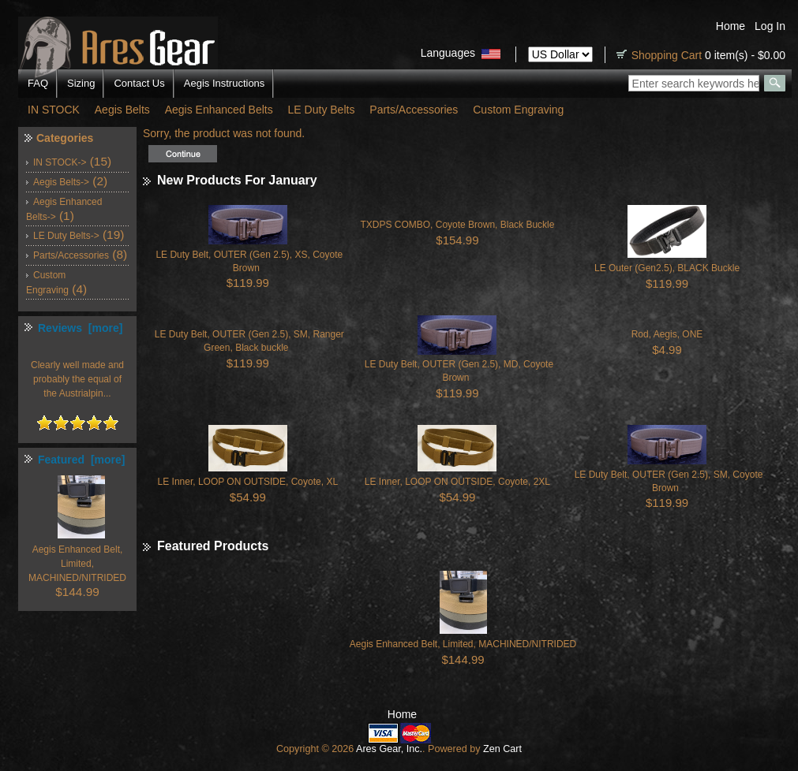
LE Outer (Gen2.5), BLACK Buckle (667, 268)
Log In (770, 26)
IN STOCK (54, 109)
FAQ (38, 83)
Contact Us (139, 83)
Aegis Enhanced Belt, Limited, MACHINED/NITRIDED (463, 644)
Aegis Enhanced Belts (219, 109)
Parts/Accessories (413, 109)
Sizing (81, 83)
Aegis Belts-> (61, 182)
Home (730, 26)
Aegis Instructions (224, 83)
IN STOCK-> (59, 162)
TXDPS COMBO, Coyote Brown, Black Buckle (457, 224)
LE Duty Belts (321, 109)
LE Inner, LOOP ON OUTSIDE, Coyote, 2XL (457, 481)
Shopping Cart (666, 55)
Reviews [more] (80, 328)
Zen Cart (502, 748)
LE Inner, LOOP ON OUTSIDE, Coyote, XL (248, 481)
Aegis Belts (122, 109)
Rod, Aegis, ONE (667, 334)
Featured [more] (81, 459)
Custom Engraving (518, 109)
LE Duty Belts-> (66, 235)
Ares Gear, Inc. (389, 748)
